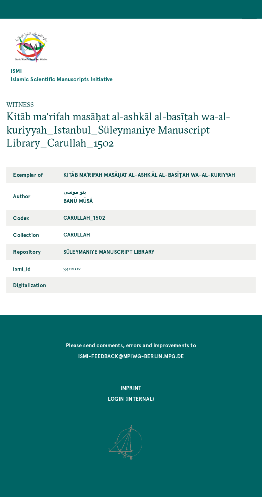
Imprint (131, 387)
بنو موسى (74, 191)
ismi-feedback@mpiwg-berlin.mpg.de (131, 356)
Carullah (76, 234)
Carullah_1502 (84, 217)
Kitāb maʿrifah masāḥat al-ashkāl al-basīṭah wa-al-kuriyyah (149, 174)
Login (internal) (131, 398)
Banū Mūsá (78, 200)
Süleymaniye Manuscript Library (108, 251)
